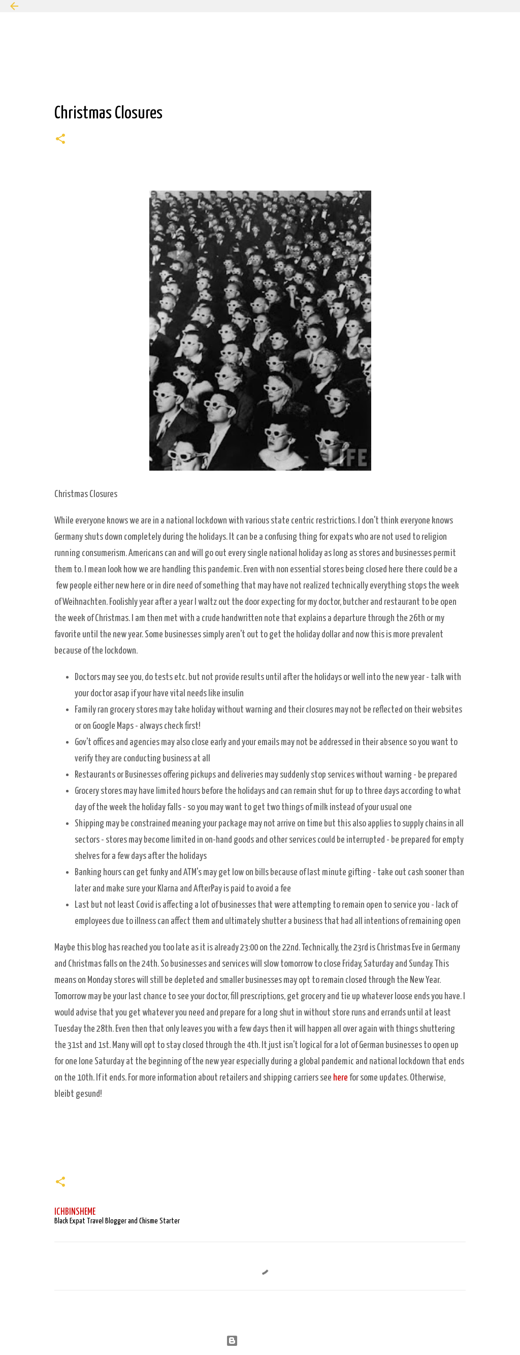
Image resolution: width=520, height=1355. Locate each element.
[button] (60, 140)
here (340, 1078)
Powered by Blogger (260, 1340)
